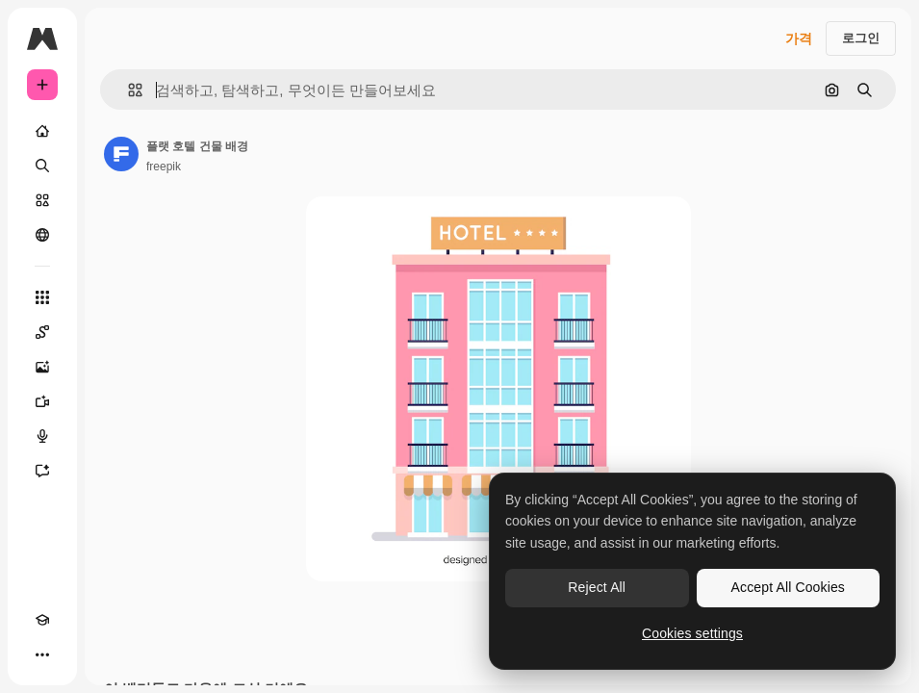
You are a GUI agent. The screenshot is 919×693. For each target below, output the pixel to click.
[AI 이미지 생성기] (42, 366)
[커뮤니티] (42, 234)
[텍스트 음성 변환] (42, 436)
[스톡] (42, 200)
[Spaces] (42, 332)
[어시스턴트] (42, 470)
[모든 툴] (42, 297)
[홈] (42, 131)
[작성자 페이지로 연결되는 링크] (121, 154)
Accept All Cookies (788, 587)
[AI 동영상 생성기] (42, 401)
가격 (798, 38)
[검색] (42, 165)
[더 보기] (42, 654)
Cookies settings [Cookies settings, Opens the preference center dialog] (692, 633)
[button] (127, 90)
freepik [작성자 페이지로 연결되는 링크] (163, 166)
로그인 (861, 38)
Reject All (596, 587)
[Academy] (42, 619)
